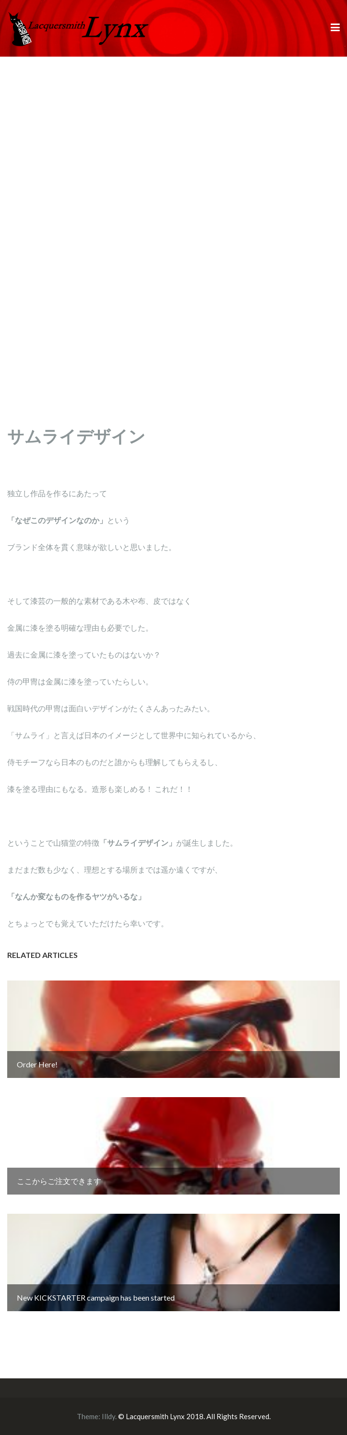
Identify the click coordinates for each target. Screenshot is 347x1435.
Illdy (108, 1416)
